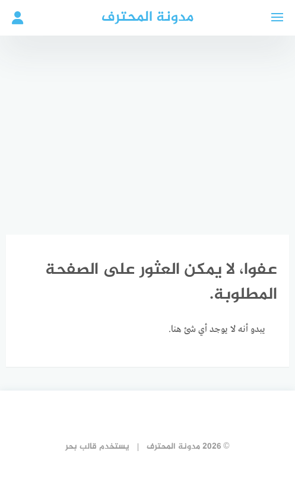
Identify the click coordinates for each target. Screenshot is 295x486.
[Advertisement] (147, 124)
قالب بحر (81, 446)
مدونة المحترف (147, 17)
